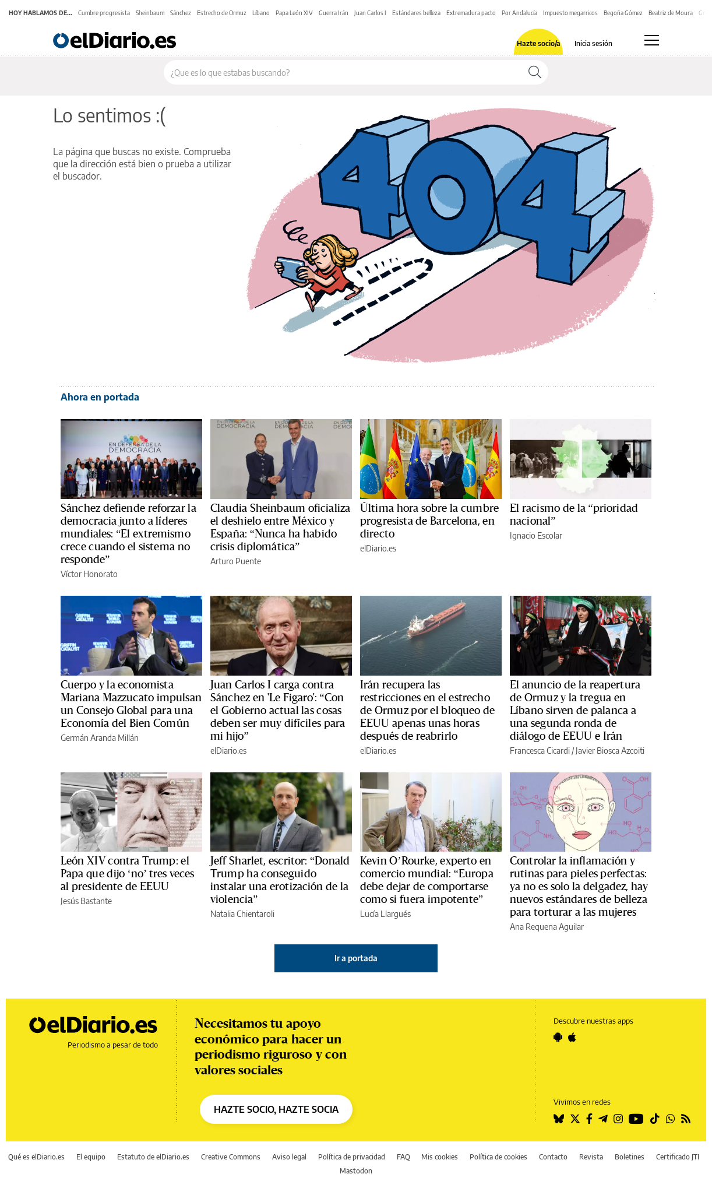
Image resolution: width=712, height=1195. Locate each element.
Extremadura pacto (471, 12)
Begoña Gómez (623, 12)
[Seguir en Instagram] (618, 1118)
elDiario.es (378, 548)
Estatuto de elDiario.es (153, 1156)
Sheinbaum (150, 12)
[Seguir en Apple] (572, 1037)
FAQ (403, 1156)
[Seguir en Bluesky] (559, 1118)
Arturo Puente (235, 561)
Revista (591, 1156)
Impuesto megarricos (570, 12)
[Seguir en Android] (558, 1037)
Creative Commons (230, 1156)
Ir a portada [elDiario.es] (356, 958)
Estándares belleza (416, 12)
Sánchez (180, 12)
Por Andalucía (519, 12)
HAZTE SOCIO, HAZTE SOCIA (276, 1109)
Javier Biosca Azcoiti (610, 750)
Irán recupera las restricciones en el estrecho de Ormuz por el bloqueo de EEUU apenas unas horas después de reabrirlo (427, 710)
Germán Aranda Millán (100, 738)
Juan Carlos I (370, 12)
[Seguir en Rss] (685, 1118)
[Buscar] (534, 72)
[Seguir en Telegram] (603, 1118)
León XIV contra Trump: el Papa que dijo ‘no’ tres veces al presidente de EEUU (128, 873)
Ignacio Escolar (536, 535)
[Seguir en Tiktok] (655, 1118)
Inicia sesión (593, 43)
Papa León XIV (294, 12)
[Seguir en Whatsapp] (670, 1118)
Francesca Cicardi (540, 750)
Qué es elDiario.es (36, 1156)
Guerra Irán (333, 12)
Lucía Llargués (385, 914)
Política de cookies (498, 1156)
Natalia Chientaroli (242, 914)
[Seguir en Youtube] (636, 1118)
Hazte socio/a (539, 43)
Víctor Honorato (89, 574)
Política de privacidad (351, 1156)
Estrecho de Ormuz (221, 12)
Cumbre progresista (104, 12)
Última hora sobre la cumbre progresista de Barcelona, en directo (429, 521)
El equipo (90, 1156)
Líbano (261, 12)
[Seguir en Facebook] (589, 1118)
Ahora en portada (100, 397)
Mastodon (356, 1170)
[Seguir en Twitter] (575, 1118)
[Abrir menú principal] (651, 40)
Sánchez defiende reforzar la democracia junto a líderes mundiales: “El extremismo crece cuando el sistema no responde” (128, 533)
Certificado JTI (677, 1156)
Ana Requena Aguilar (547, 927)
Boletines (629, 1156)
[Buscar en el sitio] (343, 72)
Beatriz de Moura (670, 12)
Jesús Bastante (86, 901)
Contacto (553, 1156)
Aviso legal (289, 1156)
